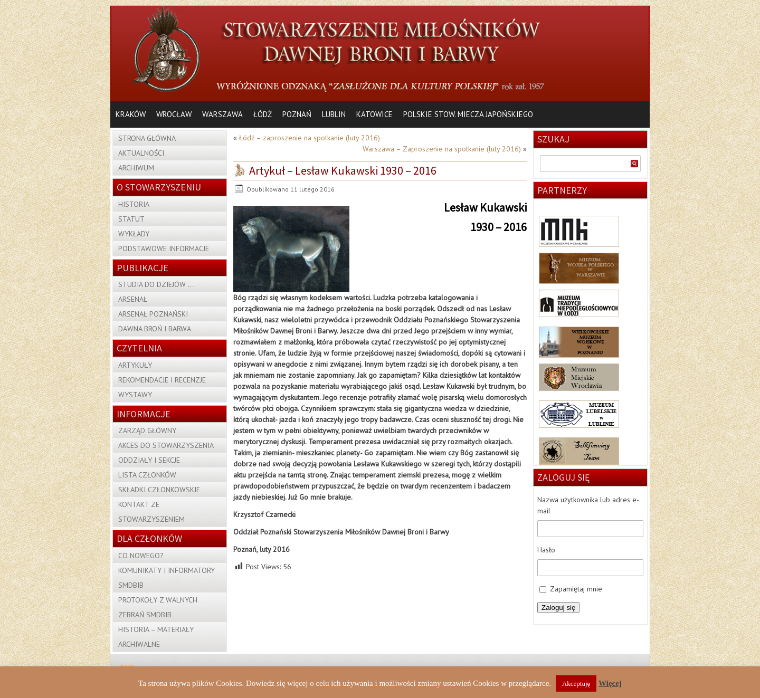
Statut (131, 219)
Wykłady (133, 233)
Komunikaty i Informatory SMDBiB (166, 578)
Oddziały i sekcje (149, 460)
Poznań (296, 114)
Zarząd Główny (147, 430)
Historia (133, 204)
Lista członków (147, 475)
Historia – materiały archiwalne (156, 637)
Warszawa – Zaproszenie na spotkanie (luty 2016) (442, 149)
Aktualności (141, 153)
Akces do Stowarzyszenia (166, 445)
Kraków (131, 114)
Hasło (546, 549)
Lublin (334, 114)
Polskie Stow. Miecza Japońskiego (468, 114)
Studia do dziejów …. (157, 284)
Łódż (262, 114)
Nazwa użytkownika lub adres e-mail (588, 505)
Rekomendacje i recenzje (162, 380)
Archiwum (136, 168)
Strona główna (147, 138)
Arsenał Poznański (153, 314)
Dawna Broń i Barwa (154, 328)
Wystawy (135, 394)
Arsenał (132, 299)
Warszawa (222, 114)
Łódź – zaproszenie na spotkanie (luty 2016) (309, 137)
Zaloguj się (558, 607)
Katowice (374, 114)
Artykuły (135, 365)
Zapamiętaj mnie (576, 589)
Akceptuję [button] (576, 683)
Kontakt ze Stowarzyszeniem (151, 512)
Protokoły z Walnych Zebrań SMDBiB (157, 607)
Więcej (610, 683)
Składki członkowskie (159, 489)
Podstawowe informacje (163, 248)
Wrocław (174, 114)
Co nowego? (141, 555)
